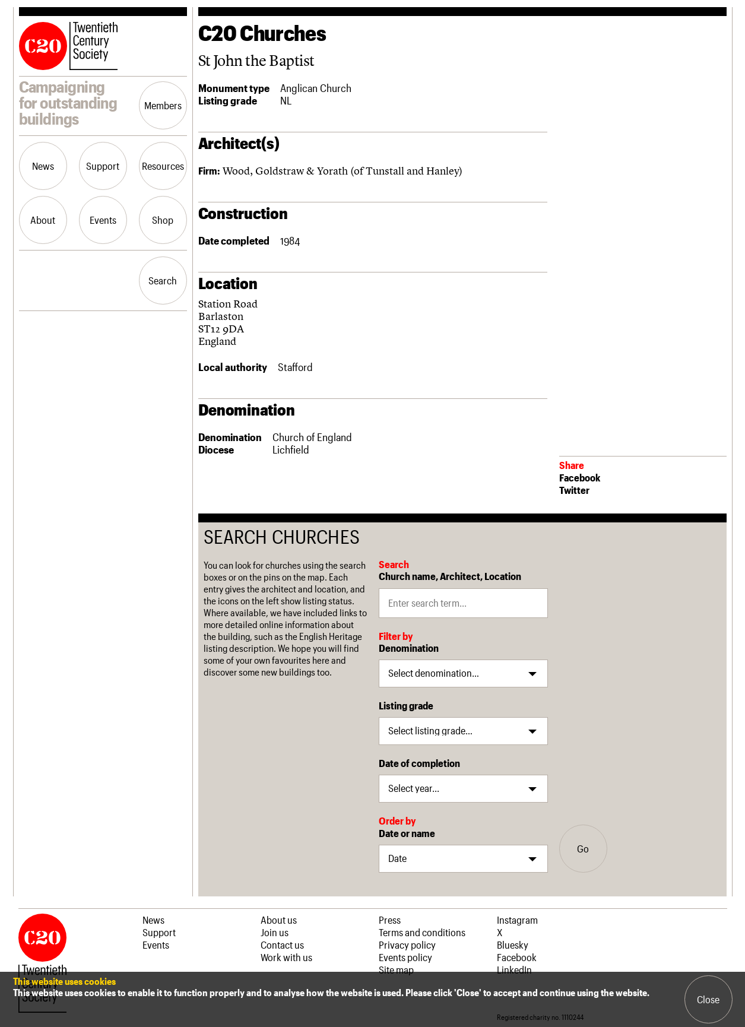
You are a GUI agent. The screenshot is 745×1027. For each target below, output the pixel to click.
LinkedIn (514, 969)
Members (163, 105)
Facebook (579, 477)
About (42, 220)
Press (390, 919)
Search (162, 280)
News (43, 166)
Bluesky (512, 944)
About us (279, 919)
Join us (275, 932)
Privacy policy (407, 944)
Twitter (574, 490)
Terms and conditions (422, 932)
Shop (162, 220)
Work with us (286, 957)
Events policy (405, 957)
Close (708, 999)
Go (583, 848)
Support (102, 166)
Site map (396, 969)
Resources (163, 166)
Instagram (517, 919)
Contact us (282, 944)
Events (103, 220)
